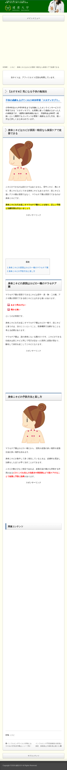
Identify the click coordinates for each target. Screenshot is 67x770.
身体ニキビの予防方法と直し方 (21, 271)
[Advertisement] (33, 42)
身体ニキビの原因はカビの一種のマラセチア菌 (27, 267)
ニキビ (12, 735)
